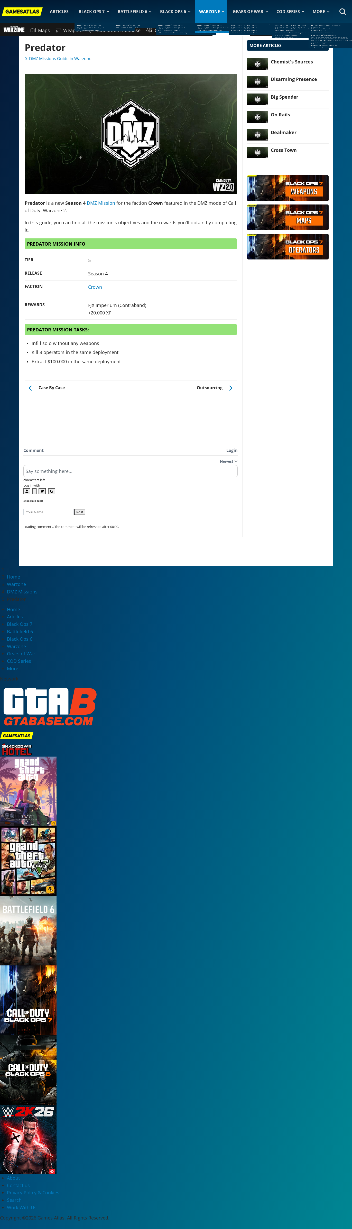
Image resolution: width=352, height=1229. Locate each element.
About (13, 1178)
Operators (161, 30)
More (319, 11)
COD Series (288, 11)
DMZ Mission (101, 203)
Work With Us (21, 1207)
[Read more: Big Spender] (257, 99)
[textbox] (130, 473)
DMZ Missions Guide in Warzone (60, 58)
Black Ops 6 (173, 11)
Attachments (195, 30)
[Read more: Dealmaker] (257, 135)
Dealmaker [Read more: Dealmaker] (284, 132)
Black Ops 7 (92, 11)
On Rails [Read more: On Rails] (280, 114)
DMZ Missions (231, 30)
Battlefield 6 (132, 11)
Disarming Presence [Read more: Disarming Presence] (294, 79)
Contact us (18, 1185)
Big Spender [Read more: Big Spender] (284, 97)
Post (79, 512)
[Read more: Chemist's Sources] (257, 64)
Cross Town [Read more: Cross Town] (284, 150)
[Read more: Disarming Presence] (257, 81)
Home (13, 609)
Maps (40, 30)
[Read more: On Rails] (257, 117)
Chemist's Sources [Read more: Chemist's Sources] (292, 61)
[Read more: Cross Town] (257, 152)
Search (14, 1200)
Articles (59, 11)
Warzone (209, 11)
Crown (95, 287)
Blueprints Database (115, 30)
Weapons (70, 30)
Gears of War (248, 11)
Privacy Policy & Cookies (33, 1192)
